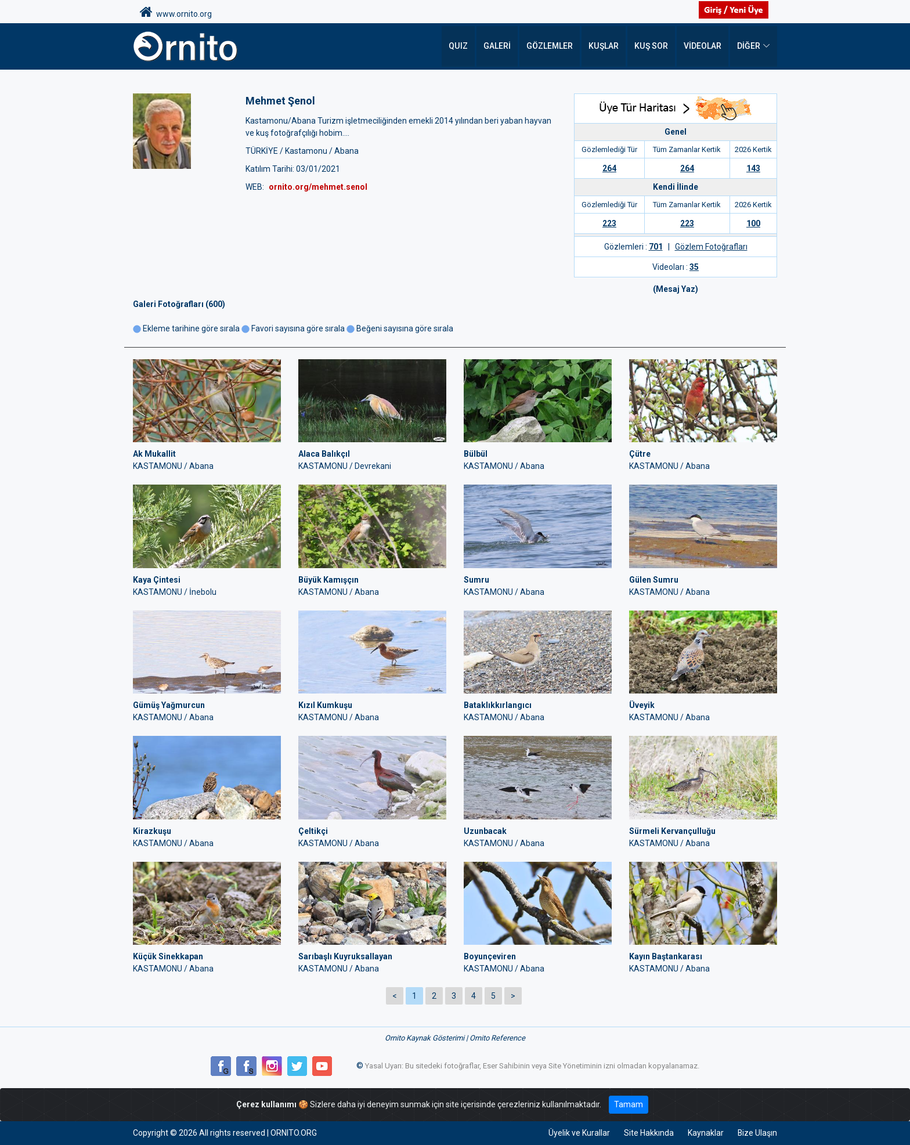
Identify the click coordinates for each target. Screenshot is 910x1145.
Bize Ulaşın (757, 1132)
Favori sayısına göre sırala (298, 328)
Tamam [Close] (628, 1104)
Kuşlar (604, 46)
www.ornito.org (176, 12)
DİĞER (748, 46)
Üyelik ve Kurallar (578, 1132)
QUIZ (459, 46)
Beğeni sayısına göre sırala (404, 328)
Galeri (498, 46)
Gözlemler (551, 46)
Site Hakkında (648, 1132)
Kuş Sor (651, 46)
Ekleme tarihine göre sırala (186, 328)
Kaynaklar (705, 1132)
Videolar (702, 46)
